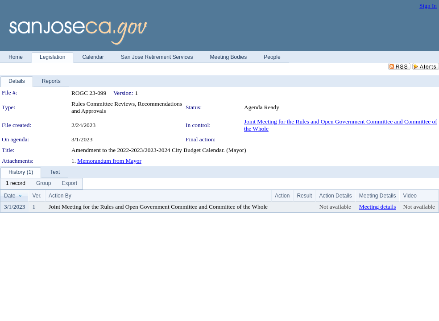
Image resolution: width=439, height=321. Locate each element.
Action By (60, 196)
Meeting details (377, 206)
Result (304, 196)
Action (282, 196)
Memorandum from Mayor (109, 160)
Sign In (428, 5)
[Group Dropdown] (43, 183)
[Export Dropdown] (69, 183)
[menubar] (41, 183)
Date (9, 196)
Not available (335, 206)
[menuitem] (15, 183)
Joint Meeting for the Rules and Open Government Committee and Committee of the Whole (158, 206)
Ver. (36, 196)
